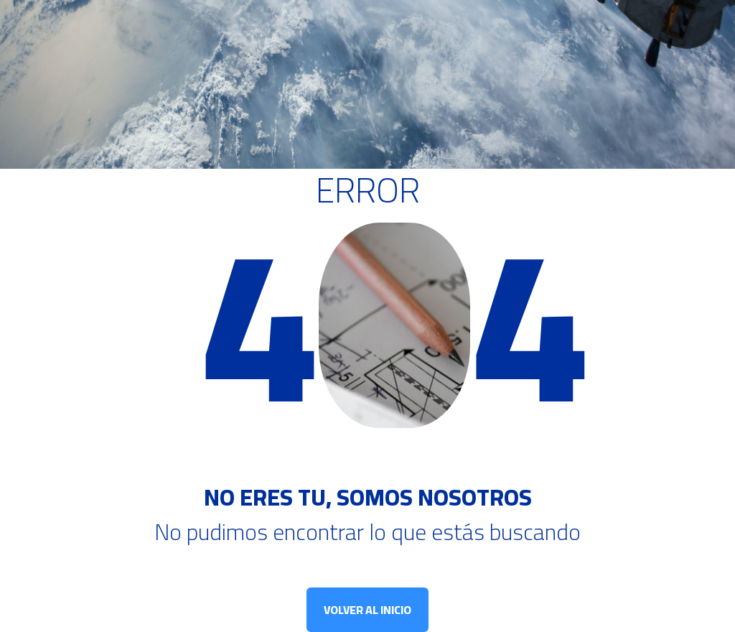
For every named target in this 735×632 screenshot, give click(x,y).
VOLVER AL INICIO (367, 610)
